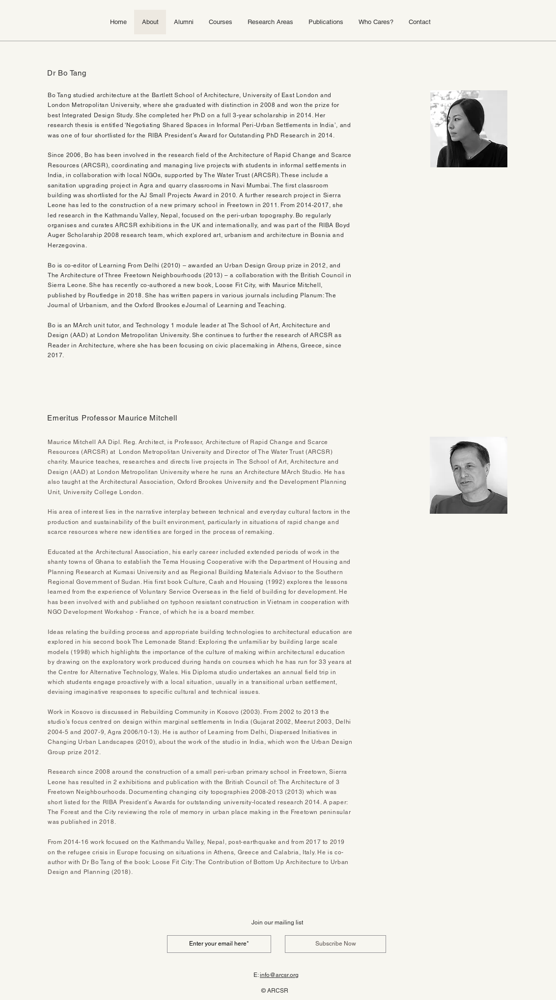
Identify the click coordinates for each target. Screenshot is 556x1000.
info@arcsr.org (279, 975)
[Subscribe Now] (335, 944)
